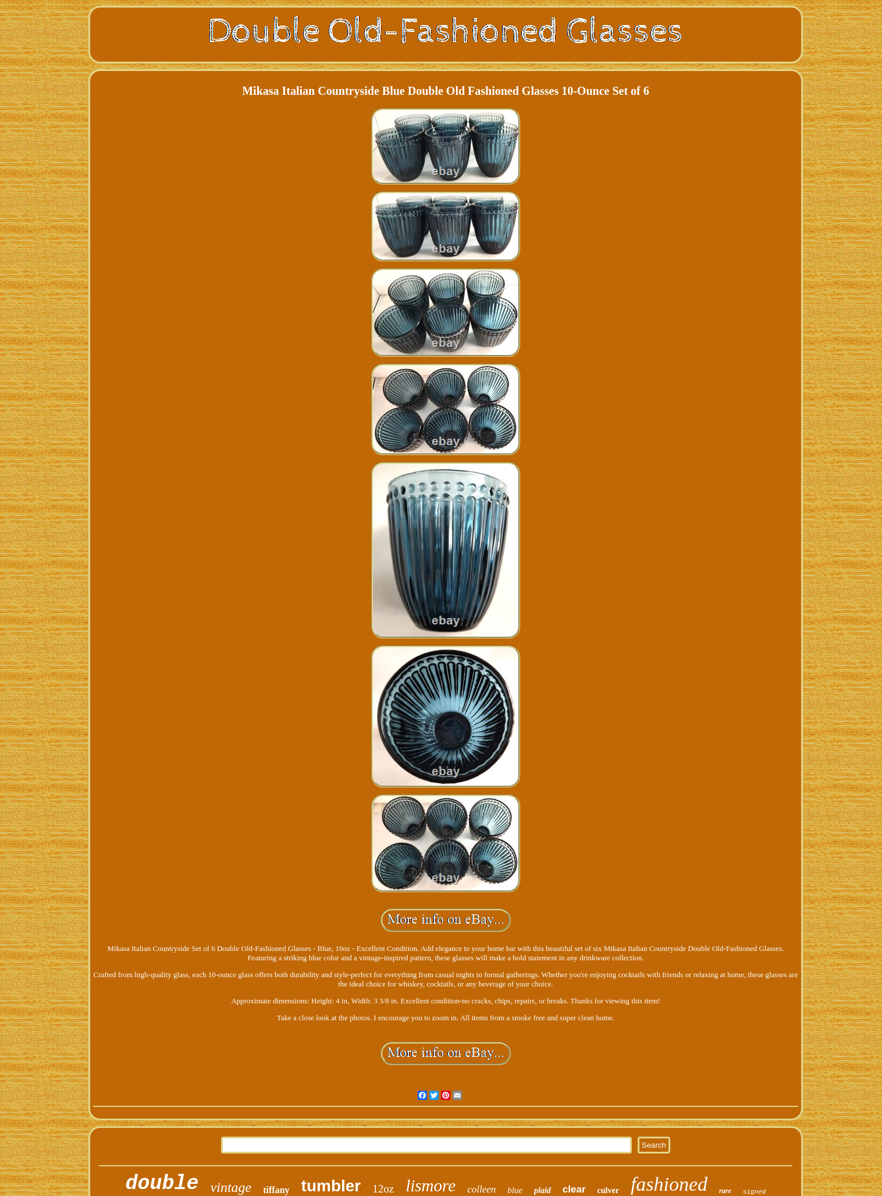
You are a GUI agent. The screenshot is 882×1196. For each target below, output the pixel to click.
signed (754, 1191)
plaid (542, 1190)
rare (725, 1191)
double (162, 1183)
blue (514, 1190)
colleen (481, 1189)
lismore (431, 1185)
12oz (383, 1189)
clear (574, 1189)
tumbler (331, 1186)
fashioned (669, 1184)
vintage (231, 1187)
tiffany (276, 1190)
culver (608, 1190)
